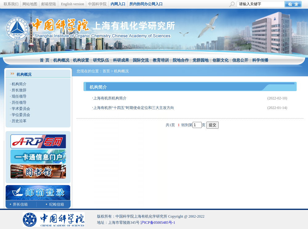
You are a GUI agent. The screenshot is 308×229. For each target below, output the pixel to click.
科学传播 (260, 60)
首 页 (44, 60)
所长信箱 (20, 204)
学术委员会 (21, 108)
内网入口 (118, 4)
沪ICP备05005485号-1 (157, 222)
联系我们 (11, 4)
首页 (106, 71)
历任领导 (19, 102)
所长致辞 (19, 90)
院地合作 (181, 60)
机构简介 (19, 84)
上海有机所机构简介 (110, 98)
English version (72, 4)
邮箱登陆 (48, 4)
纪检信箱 (56, 204)
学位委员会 (21, 115)
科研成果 (121, 60)
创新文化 (221, 60)
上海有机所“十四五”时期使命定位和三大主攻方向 (133, 108)
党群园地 (200, 60)
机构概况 (61, 60)
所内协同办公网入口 (146, 4)
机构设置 (81, 60)
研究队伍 (101, 60)
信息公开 (240, 60)
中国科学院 (97, 4)
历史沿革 (19, 121)
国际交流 (141, 60)
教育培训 (161, 60)
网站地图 (29, 4)
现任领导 (19, 96)
